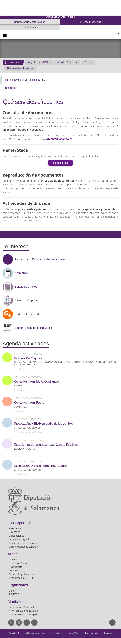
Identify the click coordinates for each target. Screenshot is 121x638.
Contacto (108, 633)
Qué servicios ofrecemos (20, 68)
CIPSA (12, 590)
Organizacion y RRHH (39, 62)
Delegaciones (16, 535)
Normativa (21, 273)
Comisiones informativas (23, 543)
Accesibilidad (57, 633)
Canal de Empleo (26, 300)
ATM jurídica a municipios (23, 614)
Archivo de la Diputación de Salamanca (40, 259)
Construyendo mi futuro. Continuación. (37, 381)
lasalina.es (15, 62)
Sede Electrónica (91, 22)
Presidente (15, 528)
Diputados (14, 531)
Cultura (13, 559)
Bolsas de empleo (26, 286)
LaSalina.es (31, 27)
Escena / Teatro (24, 449)
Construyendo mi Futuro (29, 402)
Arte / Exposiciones (27, 428)
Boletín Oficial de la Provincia (33, 327)
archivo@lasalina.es (59, 139)
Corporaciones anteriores (23, 546)
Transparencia (91, 633)
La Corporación (20, 523)
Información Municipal (21, 607)
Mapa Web (74, 633)
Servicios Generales (67, 62)
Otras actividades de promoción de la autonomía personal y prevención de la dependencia (65, 363)
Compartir (4, 234)
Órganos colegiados (20, 539)
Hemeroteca (10, 87)
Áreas (12, 554)
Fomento (14, 570)
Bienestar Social (18, 563)
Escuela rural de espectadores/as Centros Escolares (46, 444)
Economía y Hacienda (21, 574)
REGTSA (14, 594)
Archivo (88, 62)
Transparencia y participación (30, 22)
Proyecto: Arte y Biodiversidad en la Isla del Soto (43, 423)
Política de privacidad (34, 633)
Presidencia (15, 566)
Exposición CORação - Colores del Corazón (41, 465)
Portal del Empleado (27, 314)
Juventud (20, 406)
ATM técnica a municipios (23, 610)
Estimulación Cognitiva (28, 358)
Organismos (18, 585)
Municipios (17, 601)
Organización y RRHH (21, 577)
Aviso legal (14, 633)
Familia (18, 385)
